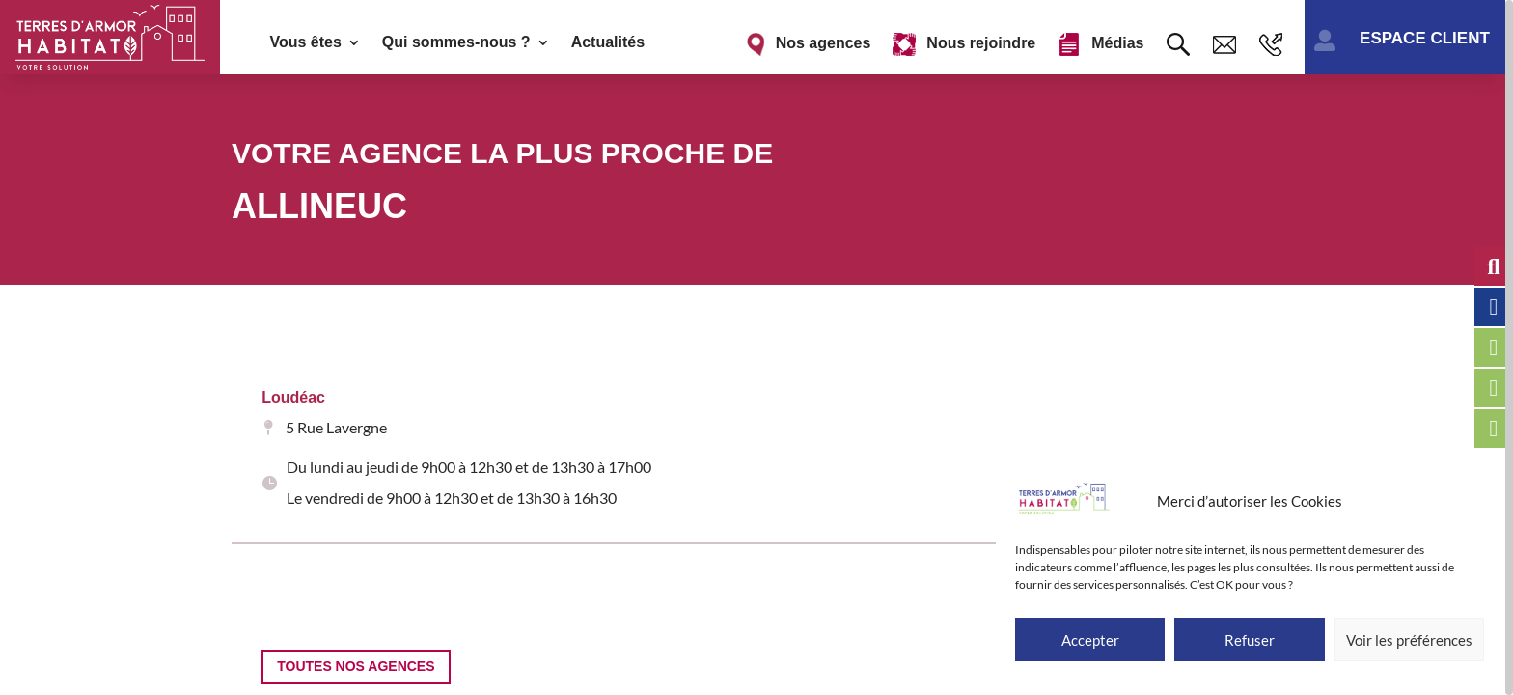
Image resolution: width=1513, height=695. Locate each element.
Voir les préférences (1409, 640)
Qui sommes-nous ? (456, 43)
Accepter (1090, 640)
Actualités (608, 43)
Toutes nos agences (355, 656)
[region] (756, 347)
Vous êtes (305, 43)
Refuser (1249, 640)
